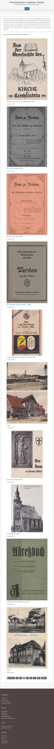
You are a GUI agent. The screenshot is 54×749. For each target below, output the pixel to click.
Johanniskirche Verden (13, 533)
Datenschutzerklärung (6, 703)
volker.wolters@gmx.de (9, 718)
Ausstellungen (4, 742)
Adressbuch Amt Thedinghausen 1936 (18, 602)
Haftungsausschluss (5, 701)
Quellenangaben (4, 741)
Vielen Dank (4, 735)
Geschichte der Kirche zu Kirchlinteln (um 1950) (21, 101)
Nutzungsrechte (4, 699)
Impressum (3, 698)
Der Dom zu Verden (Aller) (14, 479)
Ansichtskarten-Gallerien (6, 726)
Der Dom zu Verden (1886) (15, 236)
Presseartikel (4, 737)
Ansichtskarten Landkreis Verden (27, 2)
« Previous (11, 678)
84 (38, 678)
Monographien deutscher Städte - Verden (19, 304)
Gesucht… (3, 739)
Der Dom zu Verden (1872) (15, 168)
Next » (44, 678)
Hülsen (9, 425)
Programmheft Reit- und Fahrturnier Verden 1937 (21, 357)
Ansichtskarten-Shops (6, 727)
